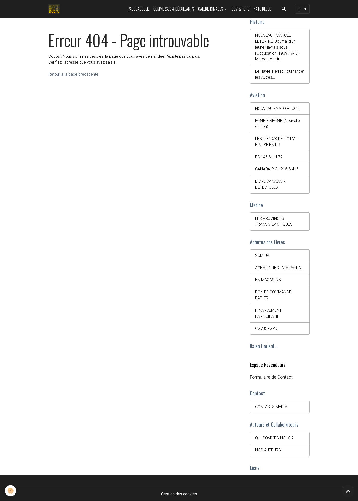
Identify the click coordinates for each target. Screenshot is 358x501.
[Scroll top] (348, 491)
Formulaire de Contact (271, 377)
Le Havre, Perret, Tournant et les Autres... (279, 74)
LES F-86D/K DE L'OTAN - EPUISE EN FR (277, 141)
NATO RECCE (262, 9)
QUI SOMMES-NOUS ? (274, 438)
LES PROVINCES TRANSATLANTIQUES (274, 221)
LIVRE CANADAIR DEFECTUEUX (270, 184)
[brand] (55, 9)
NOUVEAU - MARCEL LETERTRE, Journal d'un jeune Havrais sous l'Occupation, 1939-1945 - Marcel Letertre (277, 47)
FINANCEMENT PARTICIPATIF (268, 313)
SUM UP (262, 255)
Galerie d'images (211, 9)
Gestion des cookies (179, 494)
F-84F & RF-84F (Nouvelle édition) (277, 123)
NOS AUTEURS (268, 450)
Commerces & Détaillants (173, 9)
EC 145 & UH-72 (269, 157)
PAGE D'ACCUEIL (138, 9)
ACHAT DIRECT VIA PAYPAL (279, 267)
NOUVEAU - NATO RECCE (277, 108)
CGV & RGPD (241, 9)
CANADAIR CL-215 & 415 (277, 169)
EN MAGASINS (268, 280)
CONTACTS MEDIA (271, 406)
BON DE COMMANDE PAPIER (273, 295)
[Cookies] (10, 490)
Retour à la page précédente (73, 74)
